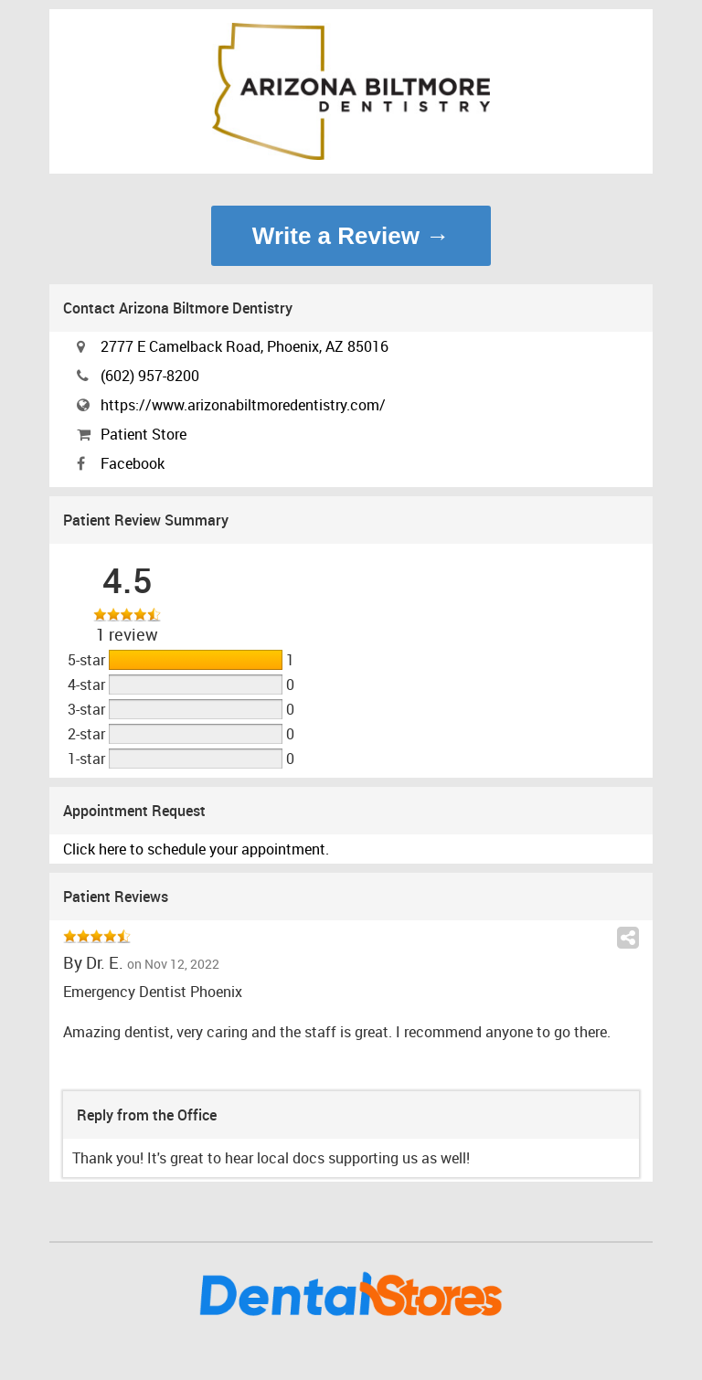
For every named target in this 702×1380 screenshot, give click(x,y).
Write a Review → (351, 235)
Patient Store (143, 434)
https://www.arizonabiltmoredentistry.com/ (243, 405)
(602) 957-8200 (150, 376)
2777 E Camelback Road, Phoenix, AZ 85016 (244, 346)
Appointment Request (134, 811)
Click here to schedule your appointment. (196, 849)
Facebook (133, 463)
